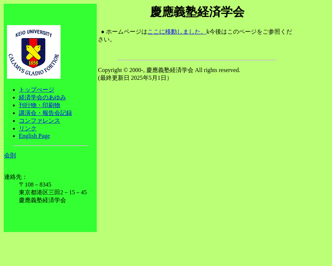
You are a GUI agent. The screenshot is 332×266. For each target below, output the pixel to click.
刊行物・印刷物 (39, 105)
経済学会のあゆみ (42, 97)
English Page (34, 136)
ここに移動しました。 (176, 31)
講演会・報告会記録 (45, 113)
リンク (28, 128)
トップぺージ (36, 89)
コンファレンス (39, 120)
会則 (10, 155)
